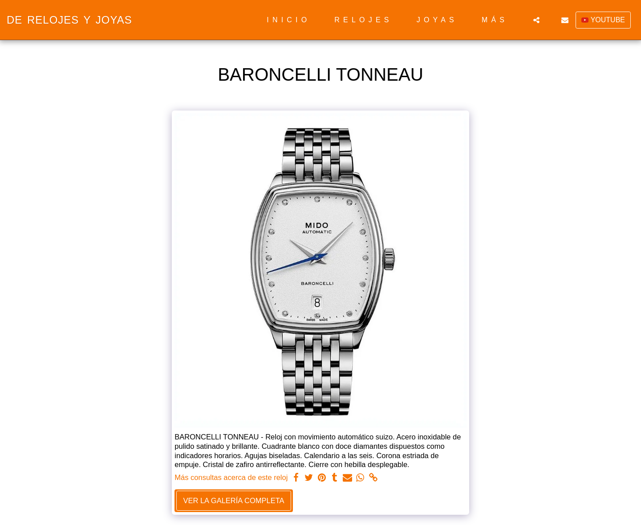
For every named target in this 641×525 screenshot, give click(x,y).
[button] (536, 20)
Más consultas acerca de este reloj (231, 477)
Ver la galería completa (233, 500)
